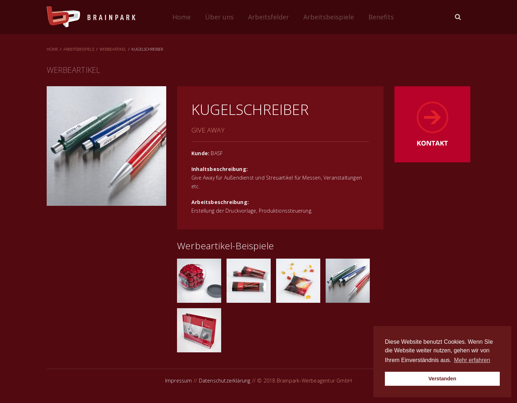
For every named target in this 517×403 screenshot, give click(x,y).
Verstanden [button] (442, 378)
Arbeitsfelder (268, 17)
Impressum (178, 380)
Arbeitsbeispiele (328, 17)
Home (181, 17)
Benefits (381, 17)
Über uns (219, 17)
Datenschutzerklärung (225, 380)
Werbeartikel (112, 49)
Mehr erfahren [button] (472, 360)
